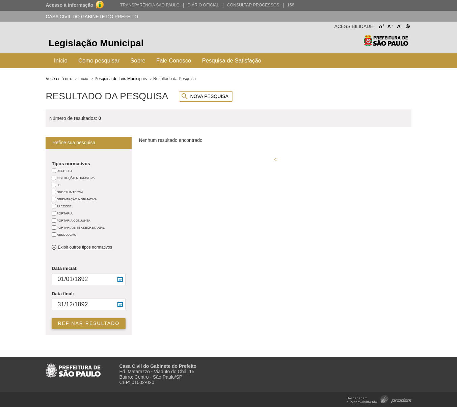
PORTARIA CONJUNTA (73, 220)
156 (290, 5)
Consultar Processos (253, 5)
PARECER (64, 206)
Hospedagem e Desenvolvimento (379, 398)
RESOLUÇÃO (66, 234)
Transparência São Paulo (150, 5)
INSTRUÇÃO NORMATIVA (75, 178)
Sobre (137, 60)
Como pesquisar (98, 60)
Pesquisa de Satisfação (231, 60)
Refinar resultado (89, 323)
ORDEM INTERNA (69, 192)
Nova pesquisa (209, 96)
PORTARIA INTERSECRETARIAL (80, 227)
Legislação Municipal (96, 43)
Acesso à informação (69, 5)
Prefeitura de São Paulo (386, 44)
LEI (58, 185)
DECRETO (64, 171)
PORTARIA (64, 213)
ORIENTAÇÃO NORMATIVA (76, 199)
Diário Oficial (203, 5)
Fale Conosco (173, 60)
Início (61, 60)
